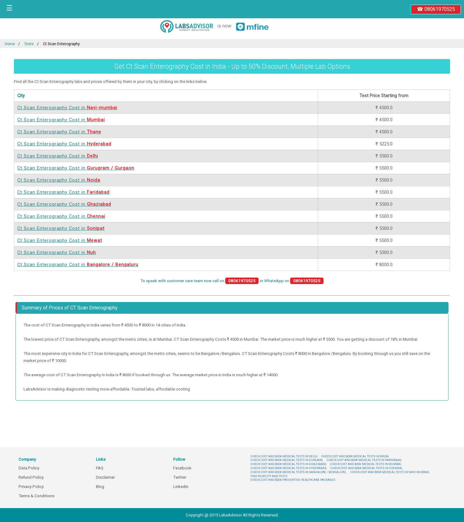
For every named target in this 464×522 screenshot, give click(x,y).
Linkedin (180, 486)
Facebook (182, 468)
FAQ (99, 468)
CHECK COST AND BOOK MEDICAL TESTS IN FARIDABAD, (364, 460)
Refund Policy (31, 477)
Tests (29, 44)
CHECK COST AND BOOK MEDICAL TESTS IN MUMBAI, (366, 464)
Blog (100, 486)
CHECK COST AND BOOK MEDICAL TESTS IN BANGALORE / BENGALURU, (298, 472)
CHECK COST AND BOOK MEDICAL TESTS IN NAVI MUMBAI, (389, 472)
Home (10, 44)
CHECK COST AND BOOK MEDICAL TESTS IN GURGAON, (287, 460)
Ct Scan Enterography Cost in (67, 107)
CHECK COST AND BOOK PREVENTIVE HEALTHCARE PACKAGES (293, 479)
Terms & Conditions (36, 496)
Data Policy (29, 468)
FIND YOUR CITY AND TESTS (269, 476)
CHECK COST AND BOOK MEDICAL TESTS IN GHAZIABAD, (288, 464)
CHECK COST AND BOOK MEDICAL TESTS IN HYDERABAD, (289, 468)
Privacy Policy (31, 486)
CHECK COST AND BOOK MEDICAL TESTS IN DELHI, (284, 456)
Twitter (179, 477)
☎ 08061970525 (436, 9)
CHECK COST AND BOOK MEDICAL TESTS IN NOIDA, (355, 456)
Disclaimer (105, 477)
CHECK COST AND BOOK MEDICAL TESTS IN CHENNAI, (366, 468)
